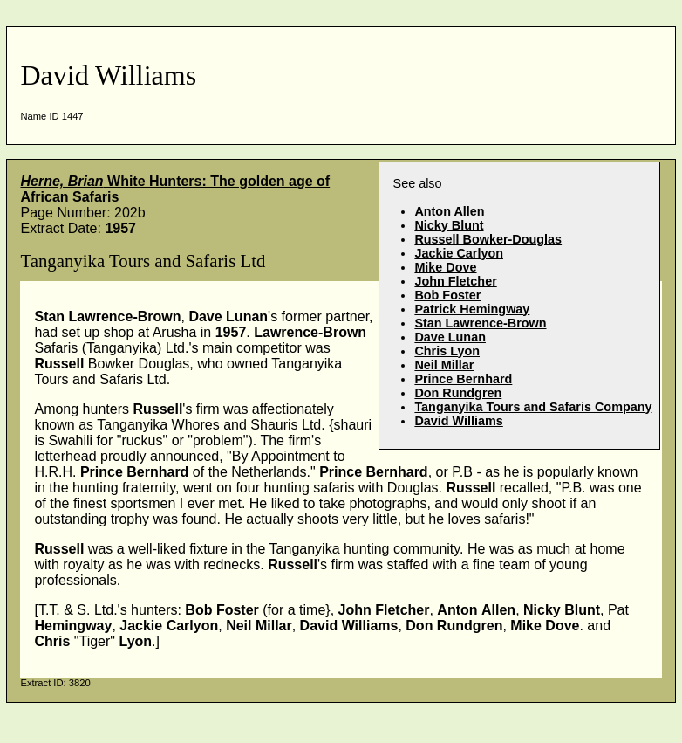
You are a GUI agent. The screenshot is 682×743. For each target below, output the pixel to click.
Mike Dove (445, 267)
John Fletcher (455, 281)
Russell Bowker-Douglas (488, 239)
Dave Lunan (450, 337)
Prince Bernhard (463, 379)
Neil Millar (444, 365)
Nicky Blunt (448, 225)
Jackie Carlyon (458, 253)
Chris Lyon (447, 351)
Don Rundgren (457, 393)
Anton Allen (449, 211)
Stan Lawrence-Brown (480, 323)
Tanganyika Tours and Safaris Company (532, 407)
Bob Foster (447, 295)
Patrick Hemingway (471, 309)
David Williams (458, 421)
